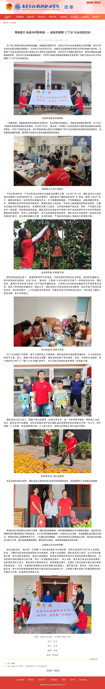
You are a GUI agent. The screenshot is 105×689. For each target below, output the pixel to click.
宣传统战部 (53, 680)
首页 (7, 23)
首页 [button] (9, 17)
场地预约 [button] (96, 17)
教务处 (64, 680)
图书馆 (73, 680)
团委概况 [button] (20, 17)
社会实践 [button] (74, 17)
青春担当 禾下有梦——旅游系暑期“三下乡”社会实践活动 (29, 666)
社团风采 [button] (85, 17)
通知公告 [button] (41, 17)
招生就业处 (82, 680)
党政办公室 (42, 680)
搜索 (98, 2)
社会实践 (13, 23)
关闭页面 (56, 670)
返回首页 (49, 670)
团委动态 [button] (30, 17)
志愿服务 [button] (63, 17)
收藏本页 (93, 659)
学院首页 (90, 2)
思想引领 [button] (52, 17)
